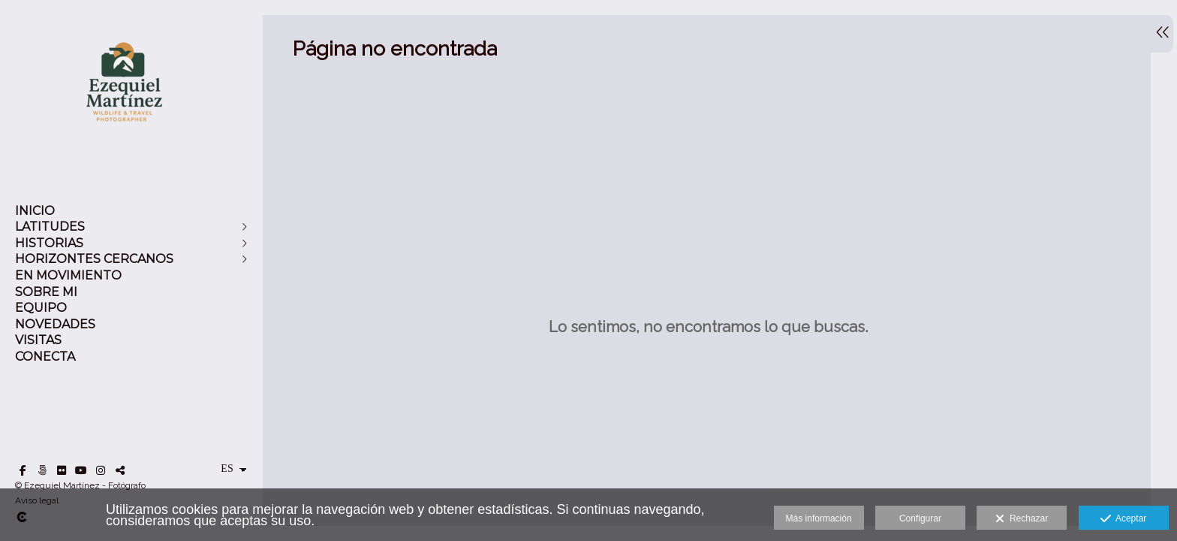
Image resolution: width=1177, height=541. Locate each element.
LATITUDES (50, 226)
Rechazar (1021, 519)
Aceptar (1123, 519)
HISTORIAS (49, 243)
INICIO (35, 211)
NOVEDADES (55, 324)
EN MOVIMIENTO (68, 275)
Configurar (920, 518)
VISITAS (38, 340)
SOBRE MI (46, 292)
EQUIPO (41, 308)
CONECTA (45, 356)
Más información (819, 518)
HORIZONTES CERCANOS (94, 259)
